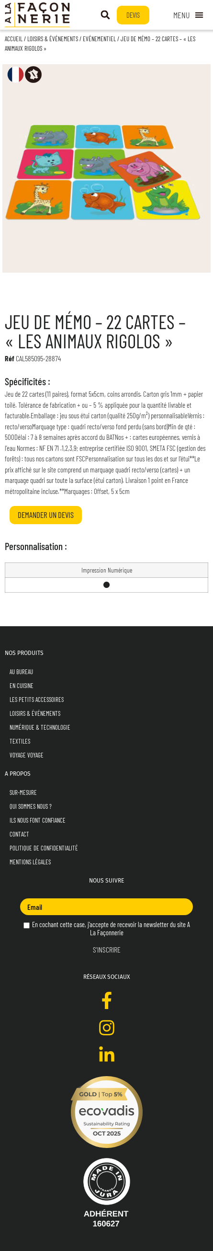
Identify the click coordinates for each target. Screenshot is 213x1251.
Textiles (20, 741)
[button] (105, 15)
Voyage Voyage (27, 755)
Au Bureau (21, 672)
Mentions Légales (30, 862)
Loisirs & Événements (52, 39)
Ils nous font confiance (38, 820)
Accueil (13, 39)
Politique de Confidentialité (44, 848)
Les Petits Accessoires (37, 699)
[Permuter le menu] (188, 15)
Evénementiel (99, 39)
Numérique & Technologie (40, 727)
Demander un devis (46, 514)
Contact (19, 834)
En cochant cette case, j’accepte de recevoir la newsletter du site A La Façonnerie (106, 928)
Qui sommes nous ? (31, 806)
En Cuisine (22, 685)
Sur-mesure (23, 792)
